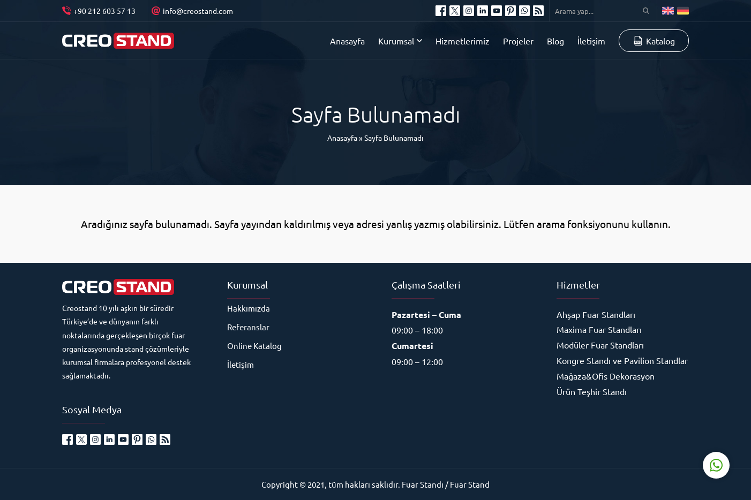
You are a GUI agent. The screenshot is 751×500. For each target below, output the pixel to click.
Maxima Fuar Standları (599, 329)
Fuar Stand (470, 484)
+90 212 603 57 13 (104, 11)
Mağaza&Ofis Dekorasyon (606, 375)
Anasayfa (342, 137)
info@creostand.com (198, 11)
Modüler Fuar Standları (600, 344)
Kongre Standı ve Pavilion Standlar (622, 360)
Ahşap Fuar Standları (596, 314)
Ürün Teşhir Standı (592, 391)
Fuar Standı (423, 484)
